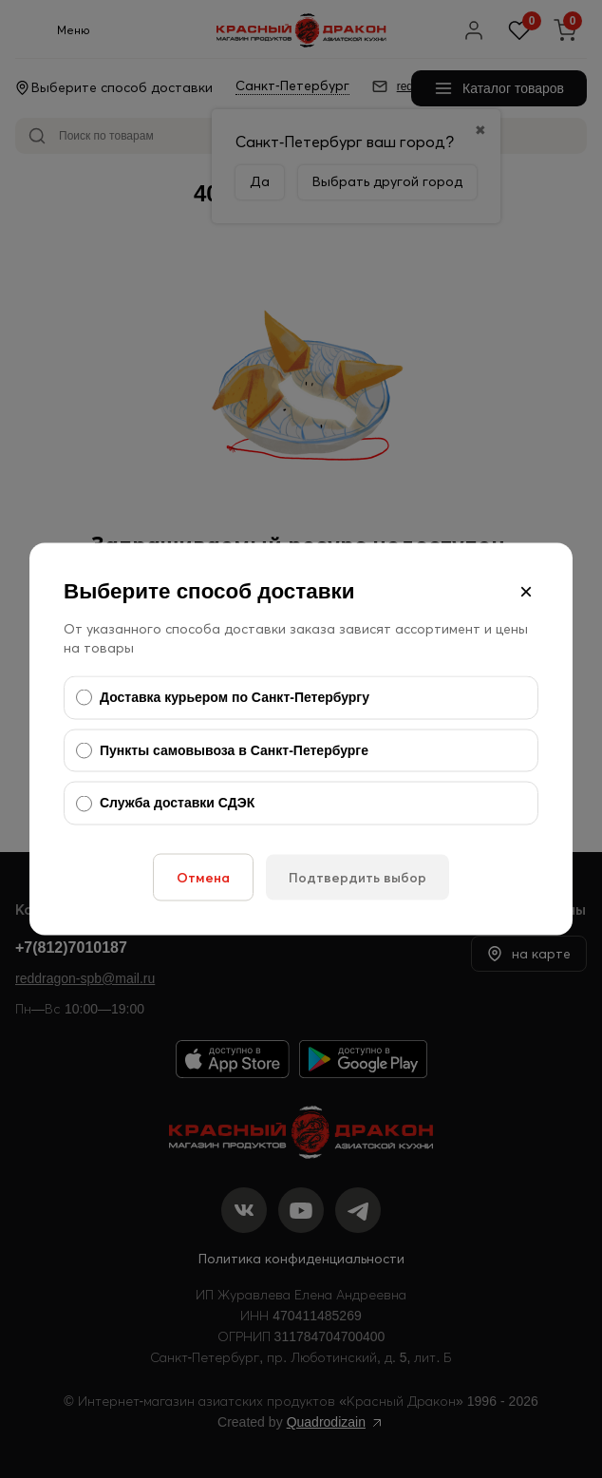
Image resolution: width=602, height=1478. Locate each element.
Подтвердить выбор (357, 876)
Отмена (203, 876)
